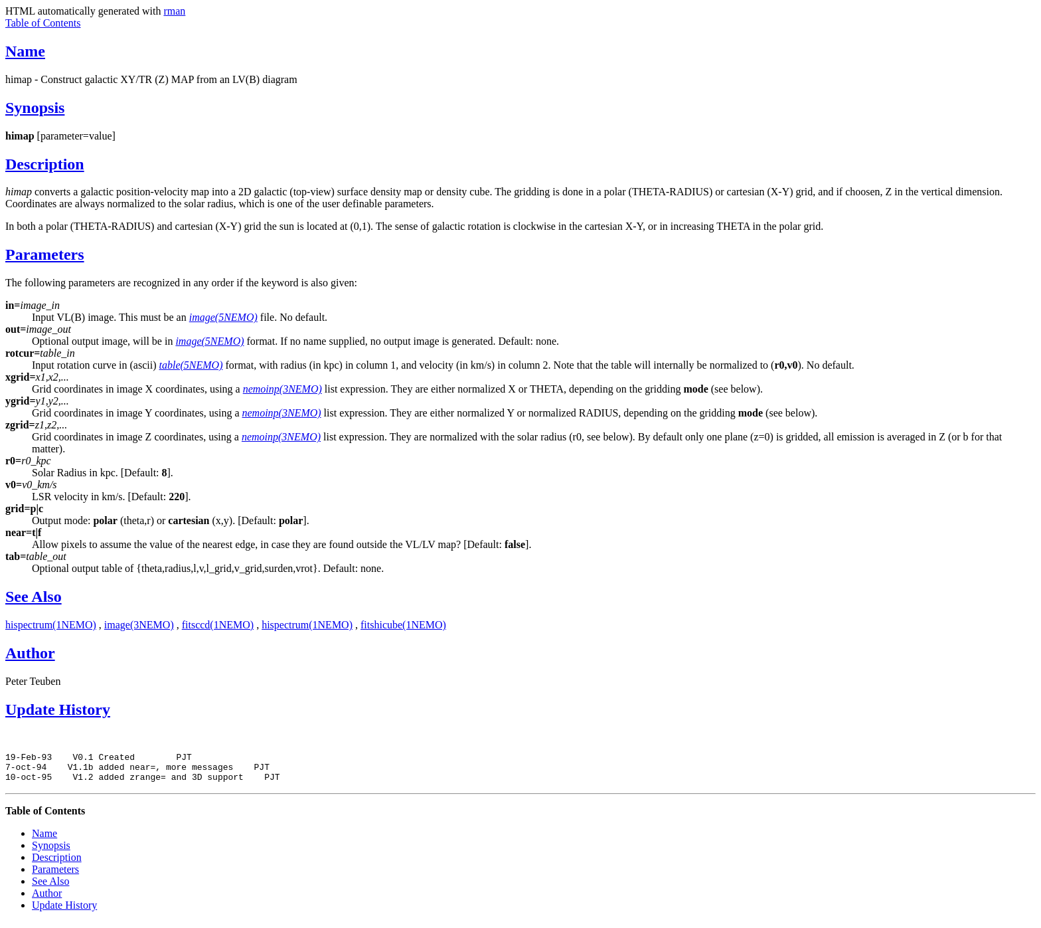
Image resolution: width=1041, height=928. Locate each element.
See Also (33, 596)
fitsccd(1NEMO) (218, 624)
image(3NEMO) (139, 624)
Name (25, 51)
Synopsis (34, 107)
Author (30, 653)
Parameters (44, 254)
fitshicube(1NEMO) (403, 624)
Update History (57, 709)
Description (44, 164)
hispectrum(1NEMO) (50, 624)
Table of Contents (43, 23)
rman (174, 11)
